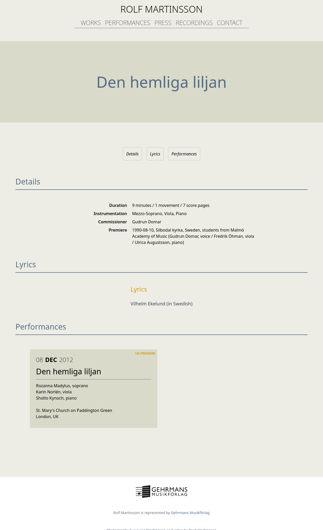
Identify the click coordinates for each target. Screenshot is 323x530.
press (163, 22)
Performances (184, 154)
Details (132, 154)
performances (127, 22)
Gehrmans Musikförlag (190, 512)
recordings (194, 22)
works (90, 22)
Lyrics (155, 154)
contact (230, 22)
